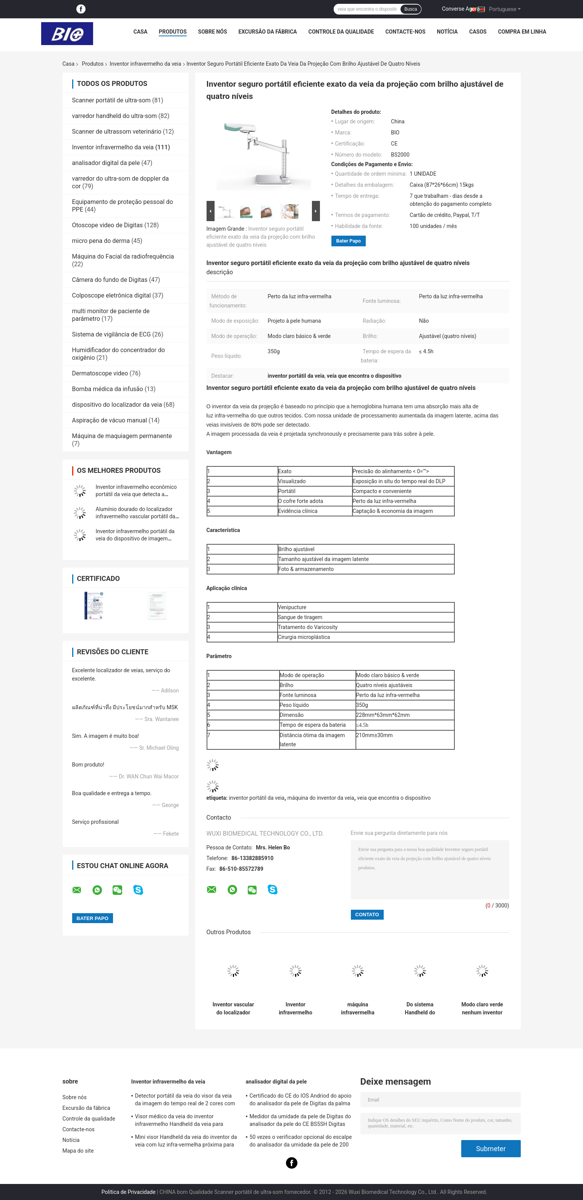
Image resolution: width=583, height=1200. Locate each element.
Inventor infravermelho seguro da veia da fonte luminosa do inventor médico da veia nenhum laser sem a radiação (295, 1008)
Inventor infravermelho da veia (145, 64)
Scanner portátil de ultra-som (111, 100)
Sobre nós (212, 32)
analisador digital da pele (106, 163)
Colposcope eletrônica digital (111, 295)
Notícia (447, 32)
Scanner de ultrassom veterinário (116, 131)
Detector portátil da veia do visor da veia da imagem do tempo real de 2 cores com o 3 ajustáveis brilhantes (185, 1101)
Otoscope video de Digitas (107, 225)
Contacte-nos (405, 32)
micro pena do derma (101, 240)
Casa (141, 32)
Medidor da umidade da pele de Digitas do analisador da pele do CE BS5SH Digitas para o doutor (300, 1121)
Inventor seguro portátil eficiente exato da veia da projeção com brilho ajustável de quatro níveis (261, 237)
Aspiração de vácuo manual (109, 420)
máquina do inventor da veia (320, 798)
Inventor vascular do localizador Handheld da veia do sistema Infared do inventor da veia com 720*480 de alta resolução (233, 1008)
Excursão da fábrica (268, 32)
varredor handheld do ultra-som (114, 116)
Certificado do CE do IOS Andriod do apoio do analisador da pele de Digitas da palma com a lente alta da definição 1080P (301, 1101)
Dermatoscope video (100, 373)
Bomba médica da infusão (107, 389)
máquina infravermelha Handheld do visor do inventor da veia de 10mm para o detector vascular (358, 1008)
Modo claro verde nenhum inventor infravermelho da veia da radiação (482, 1008)
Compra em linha (522, 32)
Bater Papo (348, 241)
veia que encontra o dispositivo (394, 798)
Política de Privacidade (129, 1192)
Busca (410, 9)
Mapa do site (78, 1151)
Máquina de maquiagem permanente (122, 436)
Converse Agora (461, 9)
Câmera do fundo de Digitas (110, 279)
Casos (477, 32)
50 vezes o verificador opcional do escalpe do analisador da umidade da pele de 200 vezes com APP (301, 1142)
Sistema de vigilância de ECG (111, 334)
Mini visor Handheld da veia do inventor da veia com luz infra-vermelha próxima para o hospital (186, 1142)
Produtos (173, 32)
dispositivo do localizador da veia (117, 404)
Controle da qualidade (341, 32)
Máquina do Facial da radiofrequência (123, 256)
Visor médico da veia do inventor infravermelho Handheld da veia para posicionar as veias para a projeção (179, 1121)
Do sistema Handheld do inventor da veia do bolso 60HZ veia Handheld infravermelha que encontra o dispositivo (420, 1008)
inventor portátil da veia (256, 798)
